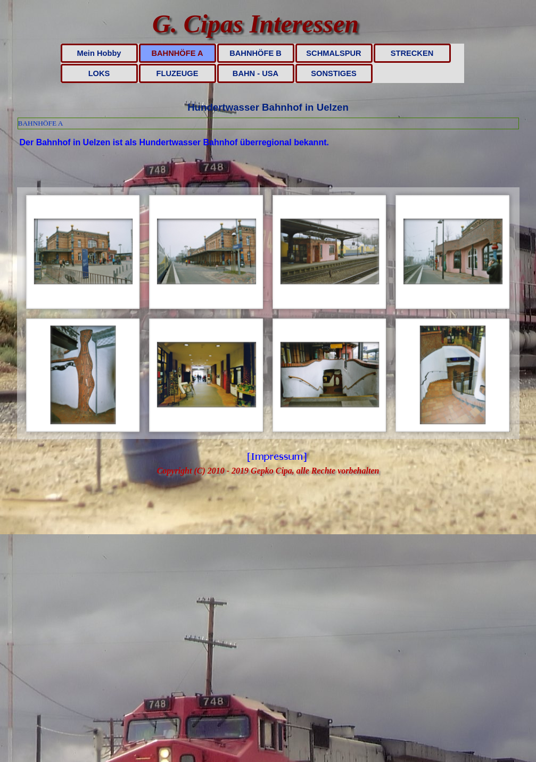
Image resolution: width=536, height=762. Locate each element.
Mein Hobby (99, 53)
